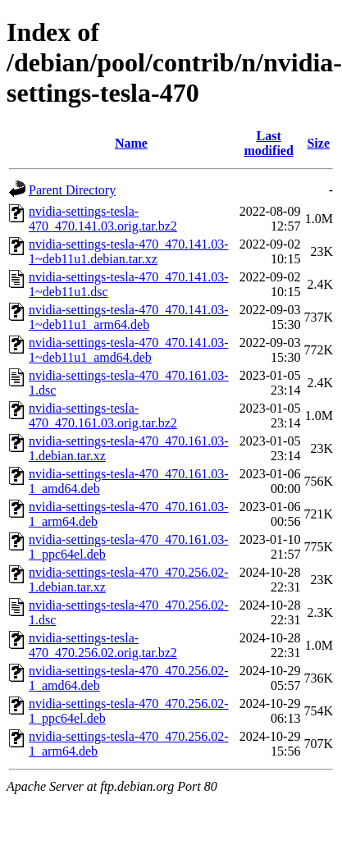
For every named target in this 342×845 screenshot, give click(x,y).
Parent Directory (72, 190)
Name (131, 143)
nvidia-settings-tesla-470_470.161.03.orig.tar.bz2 (103, 415)
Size (318, 143)
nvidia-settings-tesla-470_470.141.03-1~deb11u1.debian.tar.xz (129, 251)
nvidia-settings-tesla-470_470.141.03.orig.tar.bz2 (103, 218)
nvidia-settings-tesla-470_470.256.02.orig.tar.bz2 (103, 645)
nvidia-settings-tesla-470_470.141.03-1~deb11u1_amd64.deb (129, 350)
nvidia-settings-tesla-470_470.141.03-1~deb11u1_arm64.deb (129, 317)
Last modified (268, 143)
